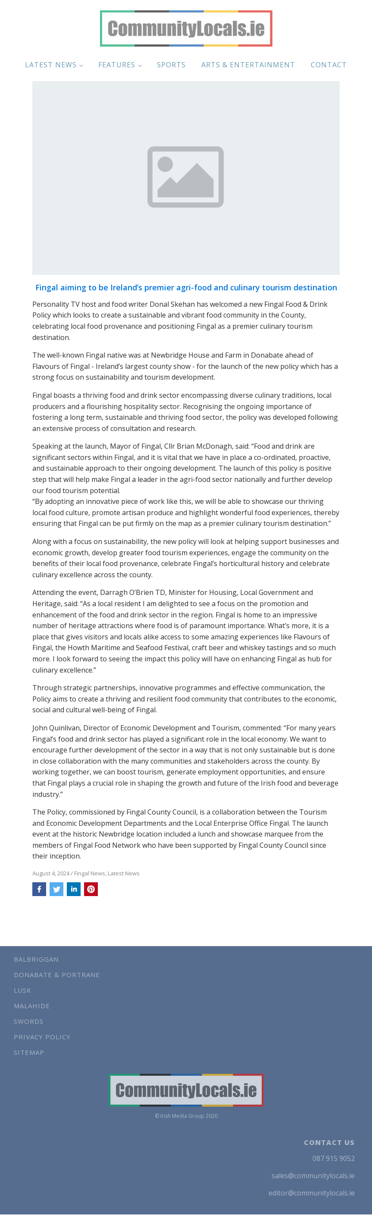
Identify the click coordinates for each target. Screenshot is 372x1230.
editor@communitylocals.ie (312, 1193)
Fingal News (89, 873)
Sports (171, 64)
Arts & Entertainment (248, 64)
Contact (329, 64)
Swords (29, 1021)
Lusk (22, 990)
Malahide (32, 1005)
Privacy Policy (42, 1036)
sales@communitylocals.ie (313, 1175)
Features (116, 64)
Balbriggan (36, 959)
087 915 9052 (334, 1158)
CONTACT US (329, 1142)
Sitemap (29, 1052)
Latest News (51, 64)
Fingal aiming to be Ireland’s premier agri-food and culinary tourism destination (186, 287)
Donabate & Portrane (57, 974)
